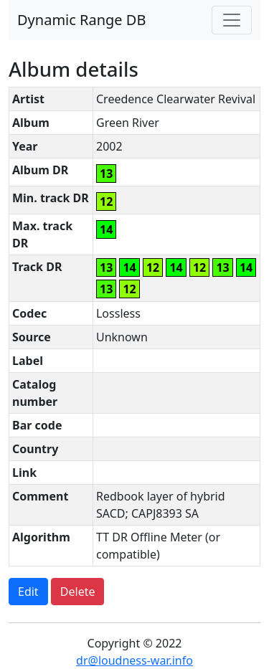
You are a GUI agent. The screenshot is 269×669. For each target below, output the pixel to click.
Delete (77, 591)
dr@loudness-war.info (134, 660)
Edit (28, 591)
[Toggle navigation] (232, 20)
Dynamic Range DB (81, 19)
